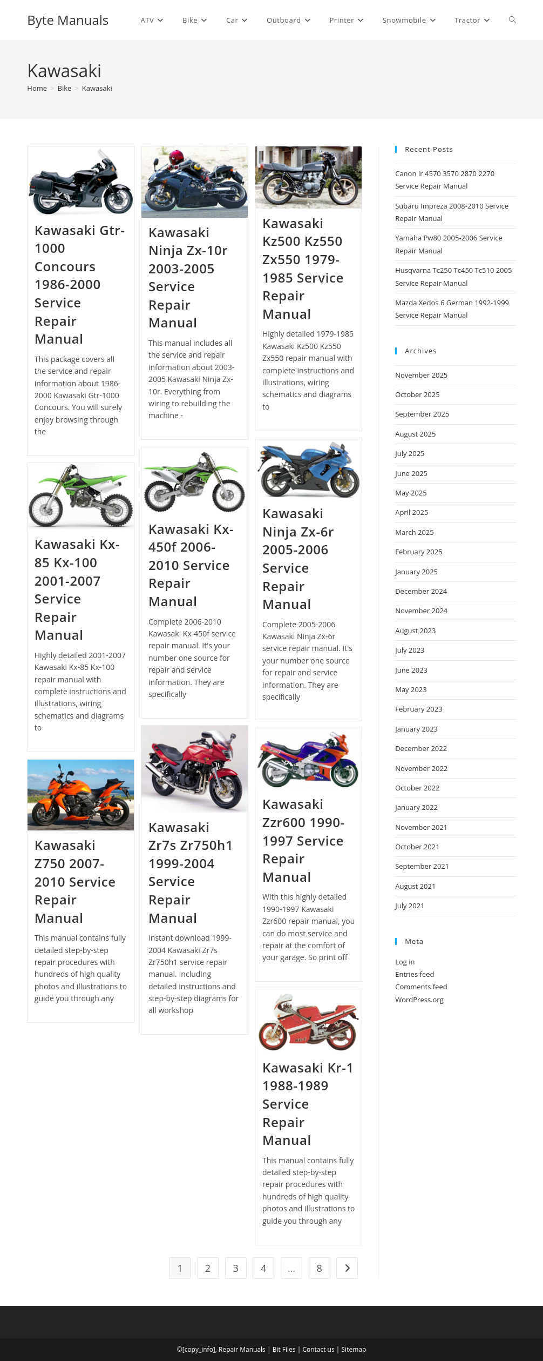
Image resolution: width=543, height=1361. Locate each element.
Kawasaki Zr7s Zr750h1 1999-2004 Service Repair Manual (190, 872)
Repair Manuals (242, 1349)
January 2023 (416, 729)
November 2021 (421, 827)
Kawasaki (97, 88)
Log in (405, 962)
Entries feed (414, 974)
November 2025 (421, 375)
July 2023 (409, 650)
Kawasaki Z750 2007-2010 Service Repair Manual (75, 881)
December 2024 (421, 591)
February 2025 (418, 552)
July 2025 (409, 453)
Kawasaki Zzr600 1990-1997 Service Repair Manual (303, 840)
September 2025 (422, 414)
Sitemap (354, 1349)
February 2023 (418, 709)
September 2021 (422, 866)
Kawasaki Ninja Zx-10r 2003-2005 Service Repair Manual (188, 277)
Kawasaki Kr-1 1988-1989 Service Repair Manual (308, 1103)
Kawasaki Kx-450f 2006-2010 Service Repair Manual (191, 565)
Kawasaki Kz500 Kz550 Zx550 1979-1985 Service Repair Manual (303, 268)
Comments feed (421, 986)
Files (289, 1349)
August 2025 (415, 434)
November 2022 (421, 768)
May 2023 (411, 689)
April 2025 (411, 512)
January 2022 (416, 807)
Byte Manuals (67, 20)
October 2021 (417, 847)
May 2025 (411, 493)
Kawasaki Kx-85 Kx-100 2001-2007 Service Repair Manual (77, 589)
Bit (277, 1349)
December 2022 (421, 748)
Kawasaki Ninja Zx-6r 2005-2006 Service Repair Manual (298, 558)
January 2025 (416, 571)
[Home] (37, 88)
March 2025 (414, 532)
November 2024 (421, 610)
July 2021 (409, 905)
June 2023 (411, 670)
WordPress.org (419, 999)
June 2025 (411, 473)
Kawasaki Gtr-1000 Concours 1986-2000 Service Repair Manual (80, 284)
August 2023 (415, 630)
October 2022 (417, 788)
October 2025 (417, 394)
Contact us (318, 1349)
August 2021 (415, 886)
